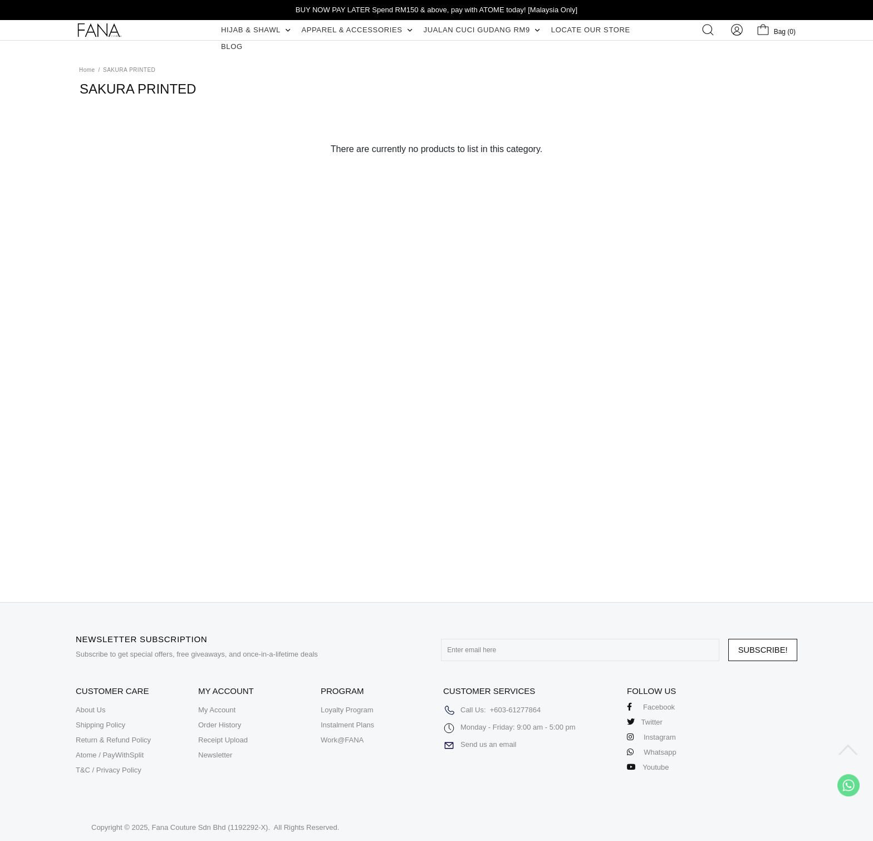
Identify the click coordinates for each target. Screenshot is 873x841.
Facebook (651, 707)
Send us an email (488, 744)
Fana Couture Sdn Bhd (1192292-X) (210, 827)
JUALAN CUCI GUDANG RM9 (482, 30)
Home (87, 70)
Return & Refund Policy (113, 740)
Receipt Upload (223, 740)
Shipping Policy (100, 725)
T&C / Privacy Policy (108, 770)
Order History (219, 725)
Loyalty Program (347, 710)
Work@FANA (342, 740)
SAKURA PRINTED (129, 70)
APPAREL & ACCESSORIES (356, 30)
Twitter (645, 722)
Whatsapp (651, 752)
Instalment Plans (347, 725)
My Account (217, 710)
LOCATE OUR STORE (590, 30)
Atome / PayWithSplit (110, 755)
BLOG (232, 46)
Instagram (651, 737)
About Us (90, 710)
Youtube (648, 767)
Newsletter (215, 755)
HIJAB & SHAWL (255, 30)
